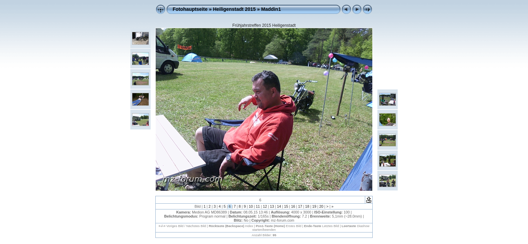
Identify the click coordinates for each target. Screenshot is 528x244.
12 (265, 206)
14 (279, 206)
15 (286, 206)
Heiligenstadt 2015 (234, 9)
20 (321, 206)
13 (272, 206)
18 (307, 206)
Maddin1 (271, 9)
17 (300, 206)
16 (293, 206)
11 (258, 206)
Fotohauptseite (190, 9)
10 (251, 206)
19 (314, 206)
